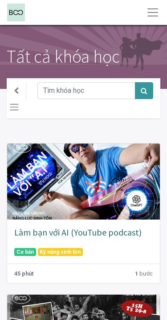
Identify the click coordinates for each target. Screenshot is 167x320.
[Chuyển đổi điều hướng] (14, 107)
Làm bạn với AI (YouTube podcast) (78, 232)
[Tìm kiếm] (144, 90)
